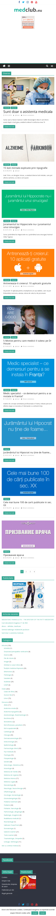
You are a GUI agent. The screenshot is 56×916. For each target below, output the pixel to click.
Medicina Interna (9, 778)
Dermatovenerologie (11, 738)
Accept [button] (35, 913)
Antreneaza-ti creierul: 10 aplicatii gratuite (27, 283)
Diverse (14, 108)
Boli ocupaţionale (10, 728)
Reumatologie (9, 822)
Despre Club (6, 881)
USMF (6, 685)
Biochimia (7, 718)
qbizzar (17, 115)
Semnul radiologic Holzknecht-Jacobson (15, 630)
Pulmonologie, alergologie (13, 812)
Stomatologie (8, 828)
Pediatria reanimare (11, 802)
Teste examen (9, 835)
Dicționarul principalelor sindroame (16, 652)
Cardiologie (8, 732)
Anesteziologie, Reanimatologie (15, 715)
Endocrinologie (9, 742)
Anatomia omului (10, 708)
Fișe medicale (8, 752)
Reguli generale (7, 893)
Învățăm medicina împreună (13, 668)
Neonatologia (8, 785)
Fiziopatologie (9, 758)
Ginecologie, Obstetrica (12, 765)
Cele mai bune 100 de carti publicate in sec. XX (27, 504)
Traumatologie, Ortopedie (13, 838)
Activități (7, 648)
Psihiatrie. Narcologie (11, 808)
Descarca (5, 702)
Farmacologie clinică (11, 748)
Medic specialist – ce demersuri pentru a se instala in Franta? (27, 395)
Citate (4, 689)
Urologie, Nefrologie (11, 842)
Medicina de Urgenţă (11, 775)
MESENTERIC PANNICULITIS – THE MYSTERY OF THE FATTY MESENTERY (28, 620)
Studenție (7, 682)
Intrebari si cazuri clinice (12, 665)
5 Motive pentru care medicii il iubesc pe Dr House (27, 342)
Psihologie (7, 675)
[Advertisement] (28, 47)
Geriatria (7, 762)
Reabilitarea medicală (11, 818)
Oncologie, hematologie (12, 795)
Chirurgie (7, 735)
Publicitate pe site (8, 890)
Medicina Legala (9, 782)
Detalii (43, 913)
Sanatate (7, 678)
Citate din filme (9, 692)
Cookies (4, 877)
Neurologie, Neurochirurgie (13, 788)
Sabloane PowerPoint (11, 825)
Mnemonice (8, 672)
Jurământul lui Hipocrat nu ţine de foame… (27, 452)
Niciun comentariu (27, 115)
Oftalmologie (8, 792)
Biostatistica (8, 722)
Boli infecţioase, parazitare (13, 725)
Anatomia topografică (11, 712)
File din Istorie (9, 658)
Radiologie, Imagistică (11, 815)
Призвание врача (13, 555)
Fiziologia (7, 755)
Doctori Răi (8, 695)
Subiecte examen (10, 832)
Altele (6, 705)
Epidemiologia (9, 745)
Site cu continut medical (10, 846)
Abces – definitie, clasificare (11, 626)
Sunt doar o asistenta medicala (27, 111)
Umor (6, 698)
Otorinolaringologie (10, 798)
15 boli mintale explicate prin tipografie (25, 167)
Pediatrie (7, 805)
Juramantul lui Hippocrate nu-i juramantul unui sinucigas (27, 226)
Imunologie (8, 768)
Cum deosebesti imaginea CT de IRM (15, 623)
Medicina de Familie (11, 772)
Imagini (6, 662)
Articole (6, 108)
